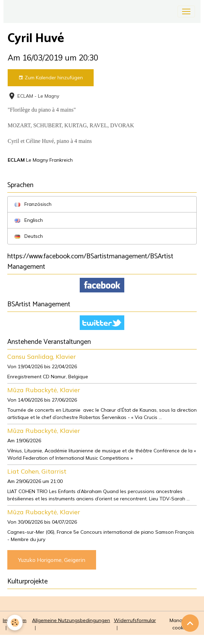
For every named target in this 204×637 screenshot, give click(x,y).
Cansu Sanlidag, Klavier (41, 356)
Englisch (29, 220)
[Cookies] (15, 622)
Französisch (33, 204)
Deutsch (29, 236)
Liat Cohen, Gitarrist (36, 471)
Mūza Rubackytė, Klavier (43, 390)
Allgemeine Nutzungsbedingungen (71, 620)
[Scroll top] (190, 623)
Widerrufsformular (135, 620)
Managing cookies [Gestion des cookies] (181, 624)
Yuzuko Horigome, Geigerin (51, 559)
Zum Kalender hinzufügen (50, 77)
